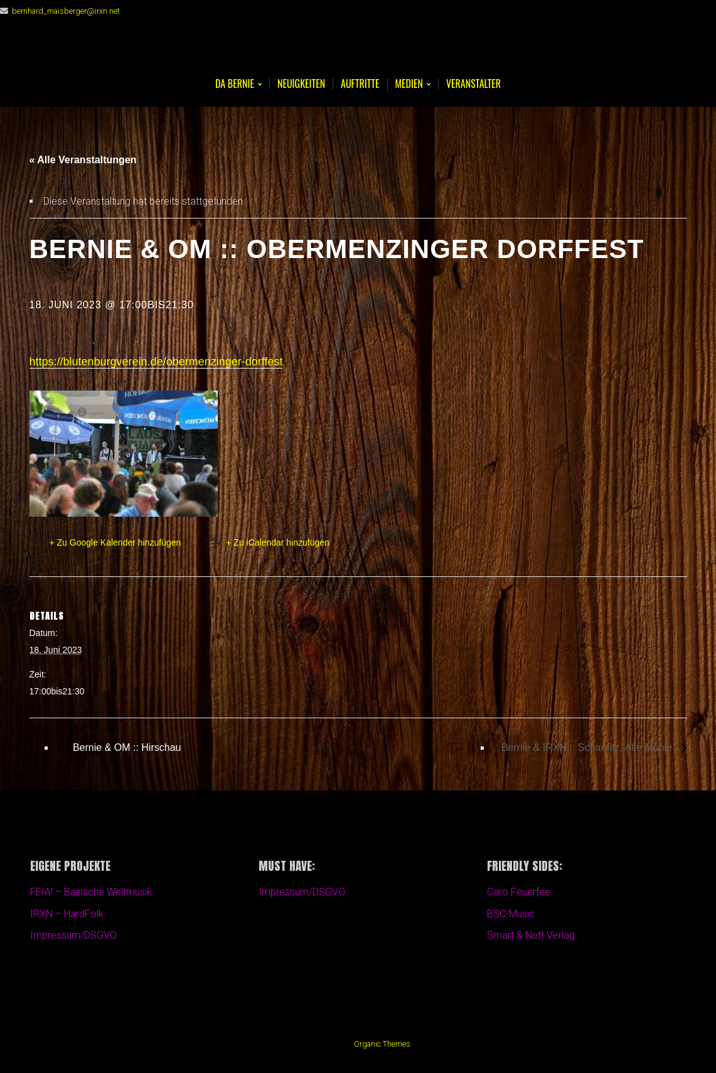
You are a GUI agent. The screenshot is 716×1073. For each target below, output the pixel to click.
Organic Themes (382, 1044)
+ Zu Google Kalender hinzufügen (115, 542)
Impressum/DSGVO (73, 935)
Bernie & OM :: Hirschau (125, 747)
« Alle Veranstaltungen (83, 159)
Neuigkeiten (301, 83)
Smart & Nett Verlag (531, 935)
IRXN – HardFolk (67, 914)
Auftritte (360, 83)
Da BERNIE (234, 84)
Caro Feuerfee (518, 892)
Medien (409, 84)
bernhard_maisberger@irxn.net (66, 11)
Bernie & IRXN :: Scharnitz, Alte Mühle (588, 747)
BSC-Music (511, 914)
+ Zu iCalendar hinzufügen (277, 542)
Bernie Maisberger (358, 50)
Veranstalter (473, 83)
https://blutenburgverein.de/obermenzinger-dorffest (156, 361)
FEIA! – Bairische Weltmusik (91, 892)
